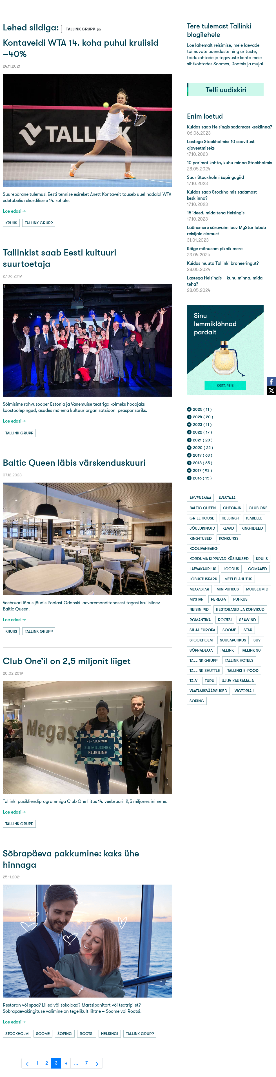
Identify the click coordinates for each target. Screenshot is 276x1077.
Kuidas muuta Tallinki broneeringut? (223, 263)
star (248, 630)
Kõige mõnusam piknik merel (215, 248)
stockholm (16, 1033)
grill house (202, 518)
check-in (232, 508)
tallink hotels (239, 660)
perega (218, 599)
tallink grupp (39, 223)
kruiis (11, 223)
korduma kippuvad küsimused (219, 558)
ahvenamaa (200, 498)
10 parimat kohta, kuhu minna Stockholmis (229, 162)
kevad (228, 528)
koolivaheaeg (204, 548)
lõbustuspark (203, 579)
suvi (257, 640)
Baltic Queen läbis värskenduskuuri (74, 463)
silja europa (202, 630)
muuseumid (257, 589)
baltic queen (203, 508)
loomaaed (256, 569)
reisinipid (199, 609)
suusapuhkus (233, 640)
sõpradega (201, 650)
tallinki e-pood (243, 670)
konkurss (229, 538)
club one (258, 508)
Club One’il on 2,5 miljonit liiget (67, 661)
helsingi (109, 1033)
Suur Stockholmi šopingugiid (215, 177)
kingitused (201, 538)
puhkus (240, 599)
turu (209, 680)
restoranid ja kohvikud (240, 609)
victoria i (244, 691)
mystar (197, 599)
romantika (200, 620)
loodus (231, 569)
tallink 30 (251, 650)
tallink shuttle (205, 670)
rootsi (87, 1033)
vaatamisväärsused (208, 691)
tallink (227, 650)
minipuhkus (228, 589)
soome (43, 1033)
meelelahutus (238, 579)
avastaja (227, 498)
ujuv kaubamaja (238, 680)
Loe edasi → (14, 211)
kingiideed (252, 528)
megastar (199, 589)
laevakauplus (203, 569)
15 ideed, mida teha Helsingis (215, 213)
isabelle (254, 518)
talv (193, 680)
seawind (247, 620)
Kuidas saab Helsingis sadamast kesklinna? (229, 127)
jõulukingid (202, 528)
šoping (64, 1033)
